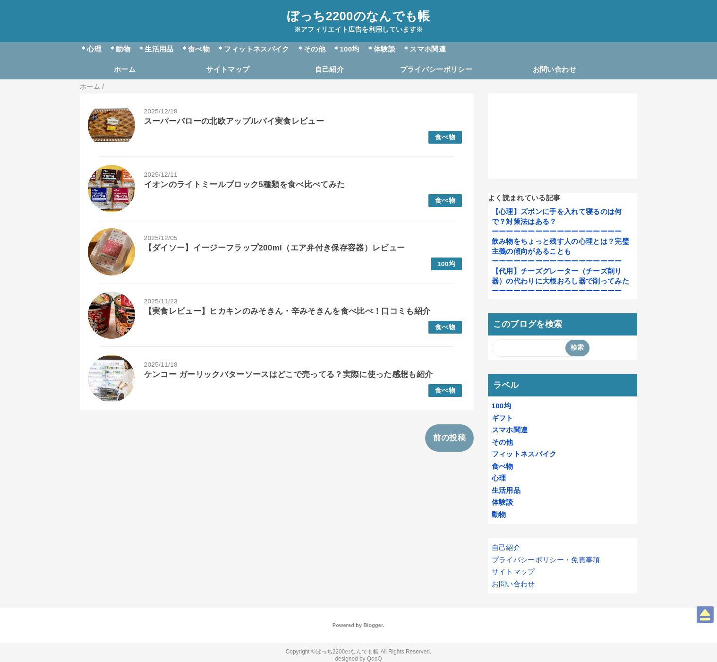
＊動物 (119, 49)
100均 (446, 263)
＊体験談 (381, 49)
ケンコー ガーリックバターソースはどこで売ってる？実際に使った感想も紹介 (288, 374)
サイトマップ (227, 69)
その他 (502, 442)
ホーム (125, 69)
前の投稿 (449, 437)
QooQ (374, 658)
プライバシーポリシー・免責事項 (546, 560)
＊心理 (91, 49)
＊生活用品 (155, 49)
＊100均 (346, 49)
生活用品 (506, 490)
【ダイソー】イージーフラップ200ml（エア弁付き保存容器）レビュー (274, 247)
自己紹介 (329, 69)
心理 (499, 478)
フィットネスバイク (524, 454)
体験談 (502, 502)
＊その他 (311, 49)
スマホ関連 (510, 430)
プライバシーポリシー (436, 69)
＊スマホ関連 (424, 49)
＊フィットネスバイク (253, 49)
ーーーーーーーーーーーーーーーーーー (557, 231)
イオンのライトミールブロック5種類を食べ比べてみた (244, 184)
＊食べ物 (195, 49)
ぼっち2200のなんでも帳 (358, 16)
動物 (499, 514)
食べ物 (445, 137)
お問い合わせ (554, 69)
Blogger (373, 625)
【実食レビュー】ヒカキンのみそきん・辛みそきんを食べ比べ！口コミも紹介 (287, 311)
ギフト (502, 418)
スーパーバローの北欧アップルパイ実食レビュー (234, 121)
